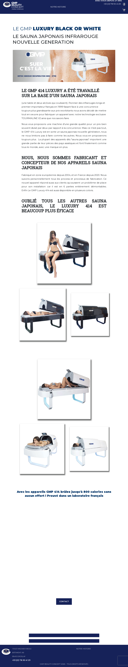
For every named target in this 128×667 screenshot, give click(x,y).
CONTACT (64, 601)
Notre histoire (58, 7)
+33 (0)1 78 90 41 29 (112, 4)
